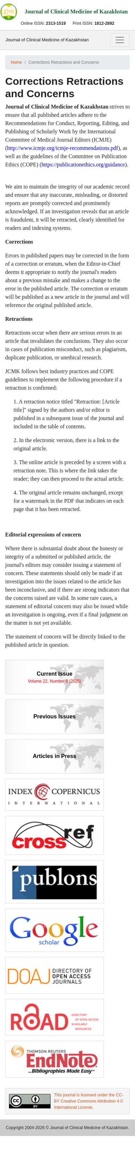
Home (16, 62)
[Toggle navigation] (119, 40)
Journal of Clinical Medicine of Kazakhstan (47, 39)
